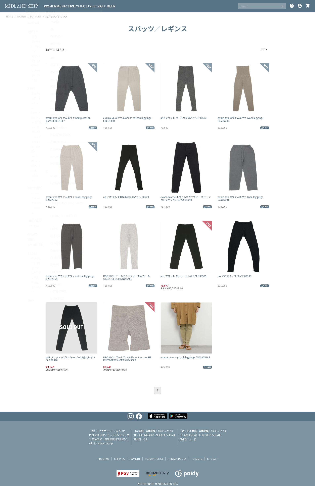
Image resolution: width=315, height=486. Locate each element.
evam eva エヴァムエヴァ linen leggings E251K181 (240, 198)
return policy (154, 458)
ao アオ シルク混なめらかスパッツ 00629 (126, 197)
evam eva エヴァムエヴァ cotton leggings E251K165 (70, 277)
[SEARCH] (258, 6)
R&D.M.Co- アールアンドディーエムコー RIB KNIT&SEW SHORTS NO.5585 (127, 359)
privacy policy (177, 458)
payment (135, 458)
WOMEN (52, 6)
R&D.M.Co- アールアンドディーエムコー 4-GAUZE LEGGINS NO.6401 (126, 277)
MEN (65, 6)
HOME (9, 16)
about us (103, 458)
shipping (119, 458)
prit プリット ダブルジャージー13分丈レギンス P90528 (70, 359)
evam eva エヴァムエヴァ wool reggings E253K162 (69, 198)
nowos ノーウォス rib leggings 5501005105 (185, 357)
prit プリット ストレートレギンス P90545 (184, 276)
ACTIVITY (79, 6)
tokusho (196, 458)
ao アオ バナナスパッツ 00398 (234, 276)
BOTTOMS (35, 16)
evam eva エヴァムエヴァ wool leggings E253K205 (241, 119)
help (291, 5)
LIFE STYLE (98, 6)
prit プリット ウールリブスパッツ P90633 (184, 117)
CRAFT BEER (120, 6)
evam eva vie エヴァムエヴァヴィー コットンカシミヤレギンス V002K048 (186, 198)
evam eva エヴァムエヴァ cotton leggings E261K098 (127, 119)
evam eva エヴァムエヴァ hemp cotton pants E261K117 (68, 119)
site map (212, 458)
